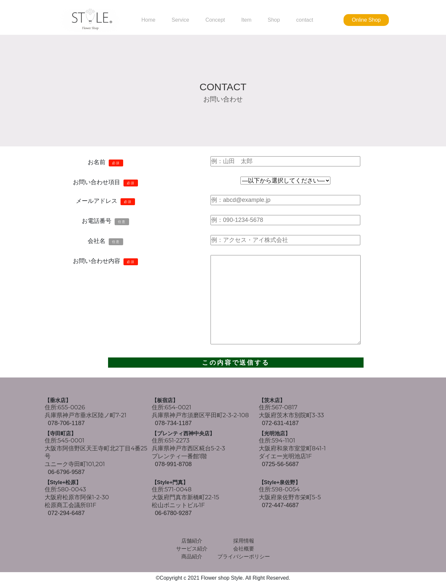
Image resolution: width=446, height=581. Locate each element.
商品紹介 (191, 557)
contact (304, 20)
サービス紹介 (192, 549)
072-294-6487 (66, 513)
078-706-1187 (66, 423)
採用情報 (243, 541)
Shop (274, 20)
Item (246, 20)
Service (180, 20)
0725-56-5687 (280, 464)
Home (148, 20)
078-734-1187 (173, 423)
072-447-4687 (280, 505)
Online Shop (366, 20)
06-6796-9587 (66, 472)
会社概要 (243, 549)
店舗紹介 (191, 541)
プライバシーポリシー (243, 557)
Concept (215, 20)
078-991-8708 (173, 464)
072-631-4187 (280, 423)
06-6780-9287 (173, 513)
